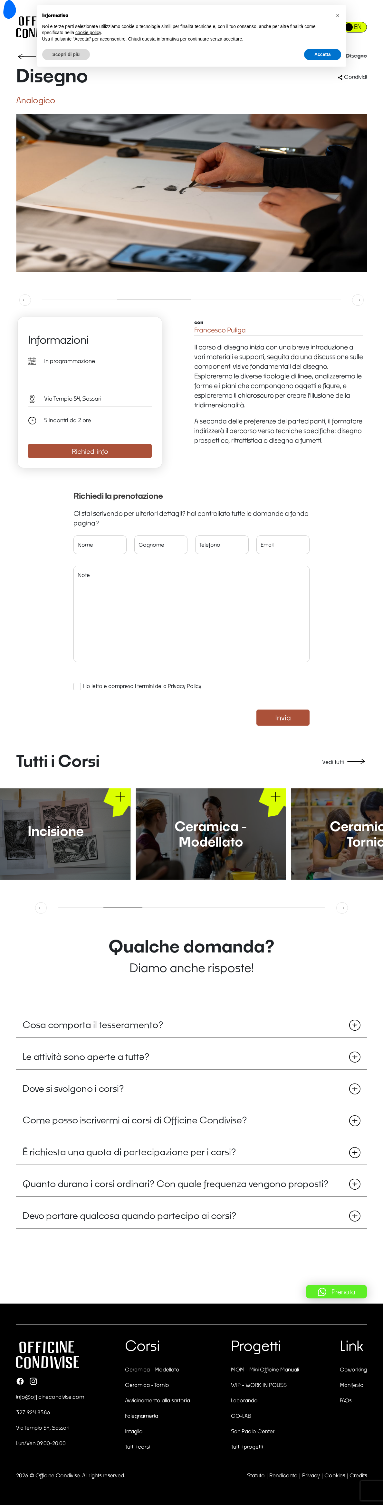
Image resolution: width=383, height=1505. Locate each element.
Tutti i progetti (247, 1447)
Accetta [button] (322, 54)
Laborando (244, 1400)
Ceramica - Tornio (147, 1385)
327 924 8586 (33, 1412)
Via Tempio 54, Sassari (42, 1428)
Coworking (353, 1369)
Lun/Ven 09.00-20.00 (41, 1443)
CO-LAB (241, 1416)
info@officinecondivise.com (50, 1397)
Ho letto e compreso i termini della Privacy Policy (142, 686)
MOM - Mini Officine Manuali (265, 1369)
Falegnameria (141, 1416)
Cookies (334, 1475)
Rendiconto (283, 1475)
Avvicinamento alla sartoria (157, 1400)
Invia (283, 717)
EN (357, 26)
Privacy (311, 1475)
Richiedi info (90, 451)
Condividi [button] (352, 77)
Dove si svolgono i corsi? (191, 1088)
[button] (25, 300)
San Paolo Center (253, 1431)
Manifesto (352, 1385)
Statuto (256, 1475)
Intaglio (134, 1431)
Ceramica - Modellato (152, 1369)
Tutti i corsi (137, 1447)
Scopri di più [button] (66, 54)
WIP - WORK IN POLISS (259, 1385)
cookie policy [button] (88, 32)
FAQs (345, 1400)
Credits (358, 1475)
